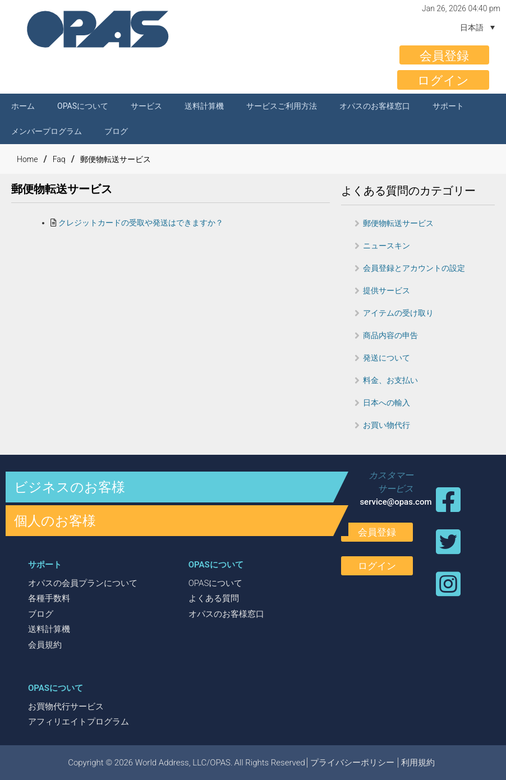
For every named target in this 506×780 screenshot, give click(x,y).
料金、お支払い (390, 380)
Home (27, 159)
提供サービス (386, 290)
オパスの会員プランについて (82, 583)
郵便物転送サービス (115, 159)
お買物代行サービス (66, 706)
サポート (448, 105)
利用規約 (418, 763)
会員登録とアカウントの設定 (414, 268)
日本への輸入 (386, 402)
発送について (386, 357)
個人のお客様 (55, 521)
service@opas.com (395, 502)
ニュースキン (386, 245)
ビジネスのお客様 (69, 487)
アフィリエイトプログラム (78, 722)
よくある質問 (213, 598)
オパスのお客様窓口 (374, 105)
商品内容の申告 (390, 335)
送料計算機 (204, 105)
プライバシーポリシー (352, 763)
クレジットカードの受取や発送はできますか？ (140, 222)
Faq (59, 159)
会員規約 (45, 645)
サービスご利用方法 (281, 105)
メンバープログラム (46, 131)
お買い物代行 (386, 425)
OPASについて (82, 105)
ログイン (443, 80)
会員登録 (444, 56)
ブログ (116, 131)
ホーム (23, 105)
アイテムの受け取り (398, 312)
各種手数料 (49, 598)
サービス (146, 105)
